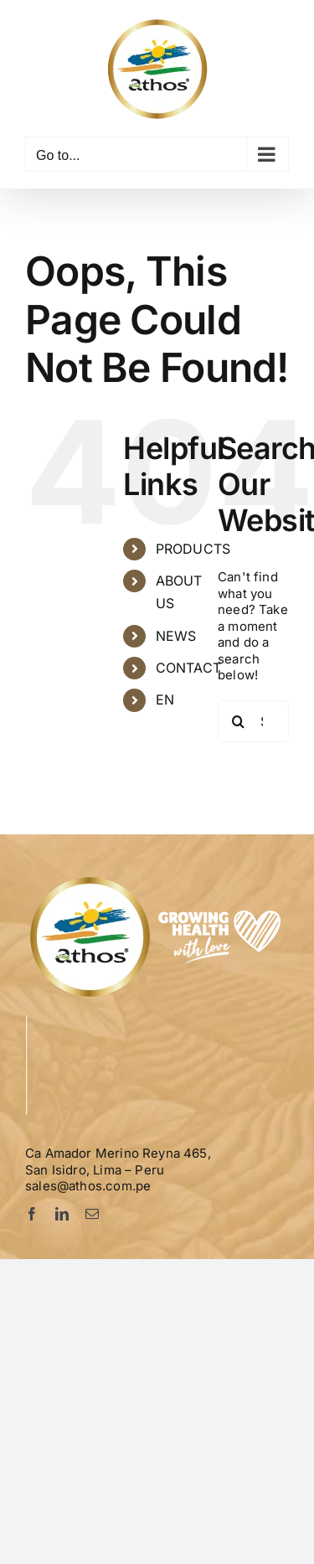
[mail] (92, 1214)
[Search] (239, 721)
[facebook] (32, 1214)
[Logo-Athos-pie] (158, 880)
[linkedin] (62, 1214)
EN (165, 699)
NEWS (176, 635)
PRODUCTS (193, 548)
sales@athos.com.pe (88, 1186)
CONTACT (188, 667)
